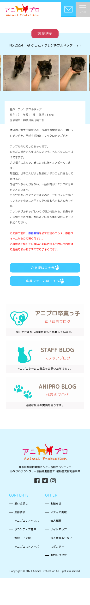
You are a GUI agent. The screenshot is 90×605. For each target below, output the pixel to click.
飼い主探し (21, 509)
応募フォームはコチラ (45, 284)
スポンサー (57, 552)
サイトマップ (58, 535)
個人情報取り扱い (61, 543)
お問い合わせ (58, 561)
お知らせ (55, 509)
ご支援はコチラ (45, 270)
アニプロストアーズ (26, 552)
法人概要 (55, 526)
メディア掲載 (58, 518)
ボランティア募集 (25, 535)
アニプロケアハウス (26, 526)
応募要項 (33, 235)
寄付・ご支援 (22, 543)
